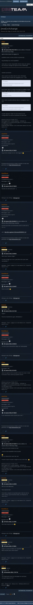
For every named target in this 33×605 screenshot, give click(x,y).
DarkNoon (4, 173)
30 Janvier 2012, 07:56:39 (10, 186)
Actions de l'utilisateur (25, 35)
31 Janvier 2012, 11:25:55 (10, 484)
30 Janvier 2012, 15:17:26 (10, 311)
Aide (18, 603)
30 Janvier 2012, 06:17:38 (10, 49)
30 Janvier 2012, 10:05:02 (10, 253)
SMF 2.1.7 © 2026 (4, 603)
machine (4, 134)
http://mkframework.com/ (15, 165)
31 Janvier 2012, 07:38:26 (10, 413)
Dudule (3, 247)
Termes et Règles (24, 603)
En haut (2, 594)
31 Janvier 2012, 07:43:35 (10, 443)
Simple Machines (11, 603)
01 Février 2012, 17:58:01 (10, 546)
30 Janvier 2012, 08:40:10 (10, 221)
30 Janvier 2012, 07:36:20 (10, 150)
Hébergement (16, 198)
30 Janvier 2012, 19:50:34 (10, 343)
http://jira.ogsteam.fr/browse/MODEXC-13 (15, 232)
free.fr (8, 585)
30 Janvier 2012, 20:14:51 (10, 370)
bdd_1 (3, 566)
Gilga (3, 42)
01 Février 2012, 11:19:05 (10, 521)
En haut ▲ (31, 603)
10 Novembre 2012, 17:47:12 (11, 572)
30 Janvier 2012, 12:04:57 (10, 286)
